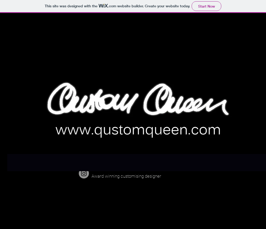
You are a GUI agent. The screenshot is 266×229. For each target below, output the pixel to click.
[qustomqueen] (84, 173)
